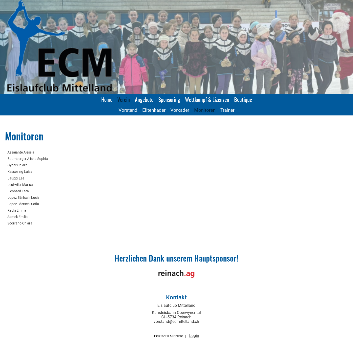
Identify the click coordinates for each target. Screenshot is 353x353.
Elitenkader (154, 110)
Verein (123, 99)
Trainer (227, 110)
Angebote (144, 99)
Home (106, 99)
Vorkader (179, 110)
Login (194, 335)
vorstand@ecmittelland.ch (176, 321)
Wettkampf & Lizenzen (207, 99)
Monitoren (204, 110)
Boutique (243, 99)
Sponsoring (169, 99)
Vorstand (128, 110)
